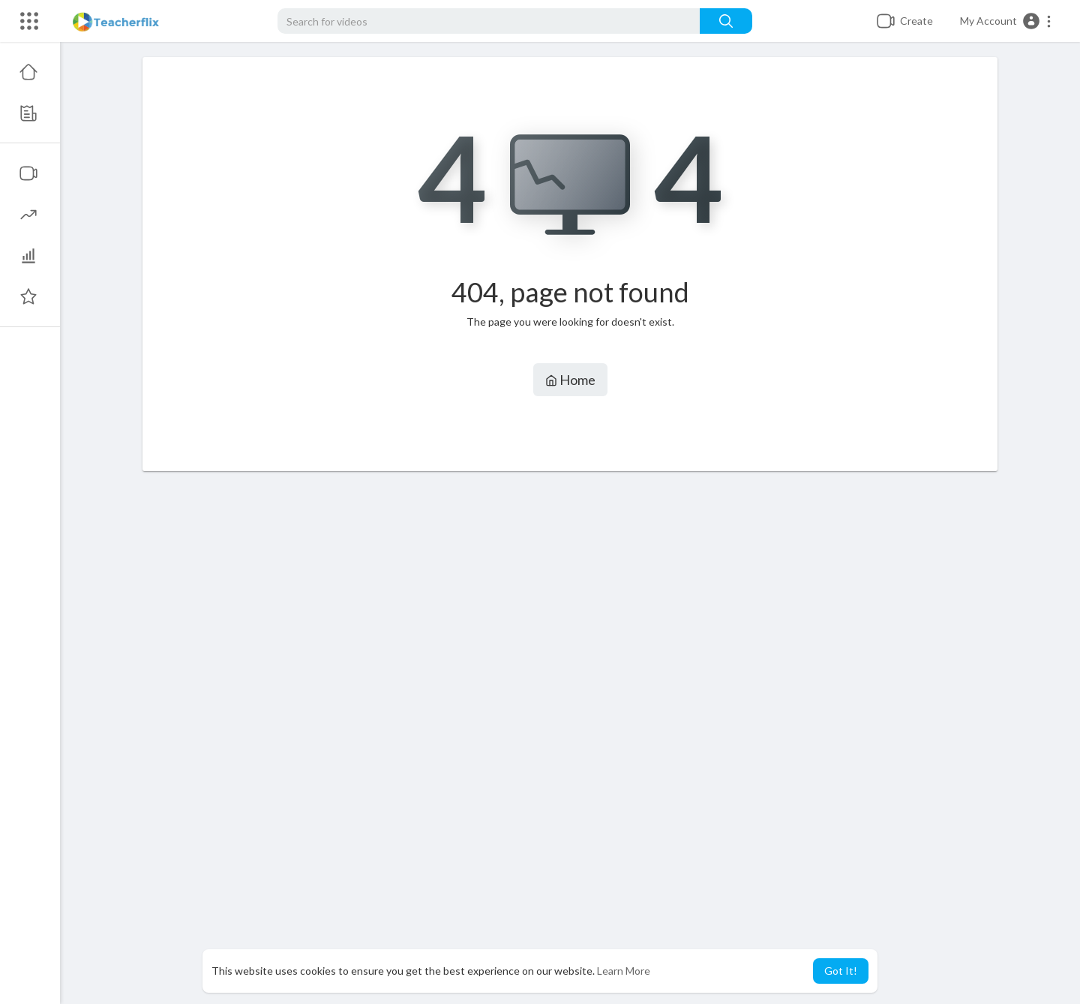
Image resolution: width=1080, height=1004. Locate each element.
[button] (1006, 21)
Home (570, 379)
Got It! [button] (840, 970)
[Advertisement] (570, 737)
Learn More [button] (623, 970)
